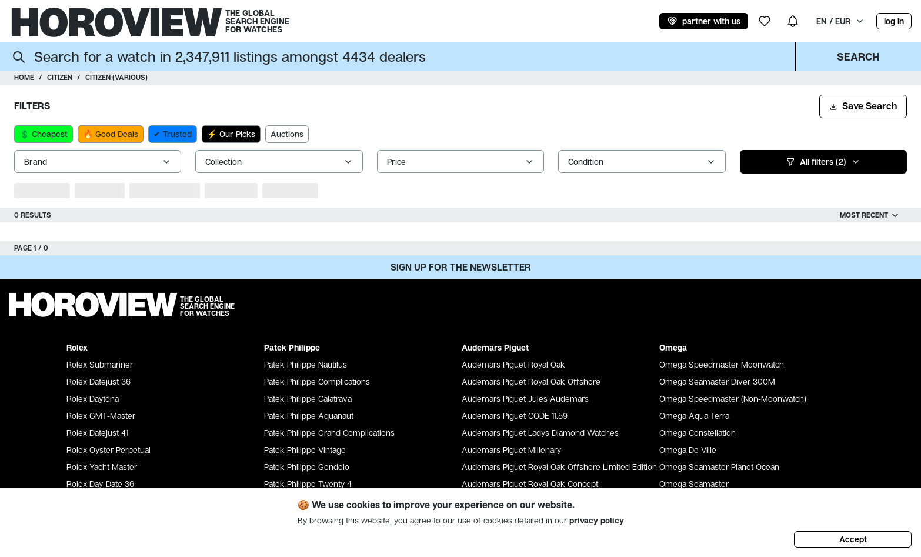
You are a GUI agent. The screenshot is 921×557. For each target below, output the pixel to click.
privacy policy (596, 520)
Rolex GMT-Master (100, 416)
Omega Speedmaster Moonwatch (721, 364)
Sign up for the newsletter (461, 267)
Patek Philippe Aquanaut (308, 416)
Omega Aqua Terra (694, 416)
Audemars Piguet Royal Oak (513, 364)
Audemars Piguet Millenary (511, 450)
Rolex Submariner (99, 364)
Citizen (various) (116, 77)
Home (24, 77)
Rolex (77, 347)
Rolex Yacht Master (101, 467)
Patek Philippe (292, 347)
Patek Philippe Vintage (305, 450)
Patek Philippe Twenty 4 (308, 484)
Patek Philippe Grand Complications (329, 433)
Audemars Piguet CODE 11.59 (515, 416)
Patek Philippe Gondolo (306, 467)
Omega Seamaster (694, 484)
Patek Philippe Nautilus (305, 364)
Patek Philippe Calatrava (308, 398)
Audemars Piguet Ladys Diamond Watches (540, 433)
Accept (853, 539)
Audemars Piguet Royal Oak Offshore (531, 381)
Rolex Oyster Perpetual (108, 450)
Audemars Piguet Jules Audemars (525, 398)
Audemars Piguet (495, 347)
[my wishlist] (764, 21)
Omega (673, 347)
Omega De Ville (687, 450)
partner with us (703, 21)
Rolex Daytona (92, 398)
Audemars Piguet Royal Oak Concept (530, 484)
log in (894, 21)
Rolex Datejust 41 (97, 433)
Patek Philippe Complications (317, 381)
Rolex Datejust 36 (98, 381)
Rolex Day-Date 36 (100, 484)
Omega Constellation (697, 433)
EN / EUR (840, 21)
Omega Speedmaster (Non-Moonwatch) (732, 398)
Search (858, 56)
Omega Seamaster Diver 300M (717, 381)
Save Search (863, 106)
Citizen (59, 77)
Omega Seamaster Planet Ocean (719, 467)
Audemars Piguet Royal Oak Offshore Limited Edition (559, 467)
